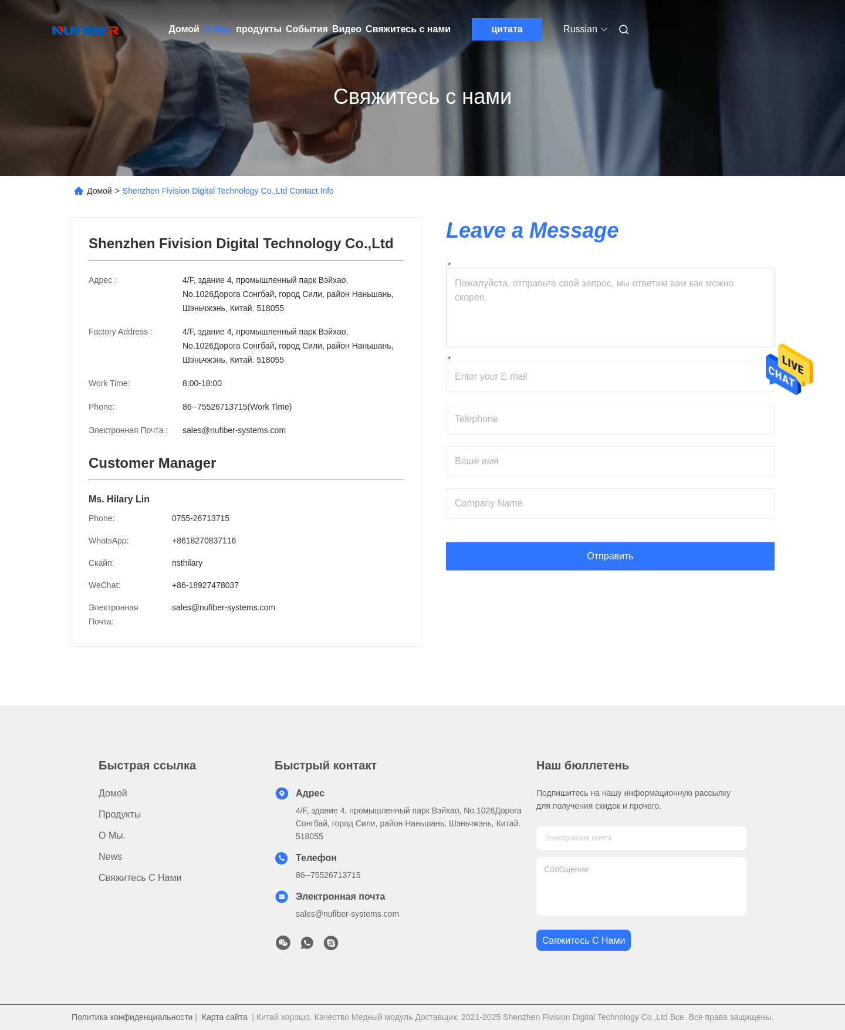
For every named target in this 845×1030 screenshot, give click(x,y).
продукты (259, 29)
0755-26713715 (200, 518)
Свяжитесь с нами (408, 29)
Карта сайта (225, 1017)
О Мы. (218, 29)
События (307, 29)
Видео (346, 29)
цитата (507, 29)
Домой (184, 29)
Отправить (610, 556)
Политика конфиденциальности (132, 1017)
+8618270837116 (204, 540)
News (110, 857)
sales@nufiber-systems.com (234, 430)
